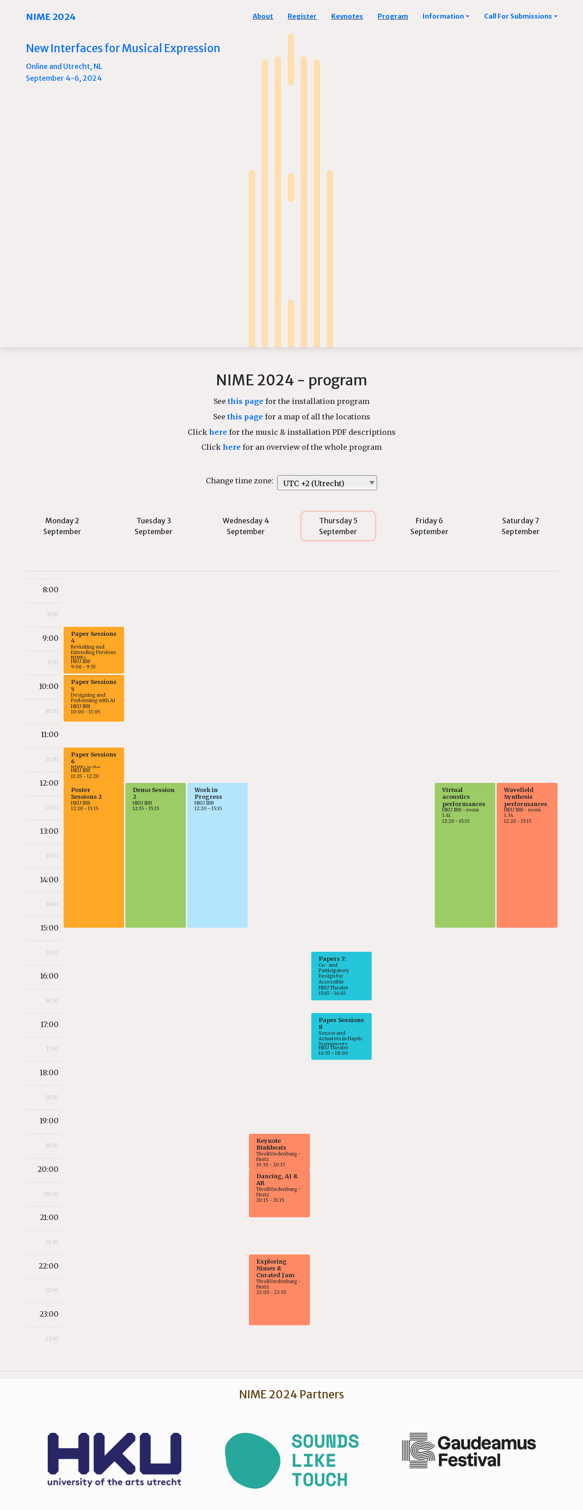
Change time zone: (241, 480)
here (219, 432)
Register (302, 16)
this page (246, 401)
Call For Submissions (518, 16)
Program (393, 16)
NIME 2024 (51, 16)
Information (443, 16)
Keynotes (347, 16)
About (263, 16)
